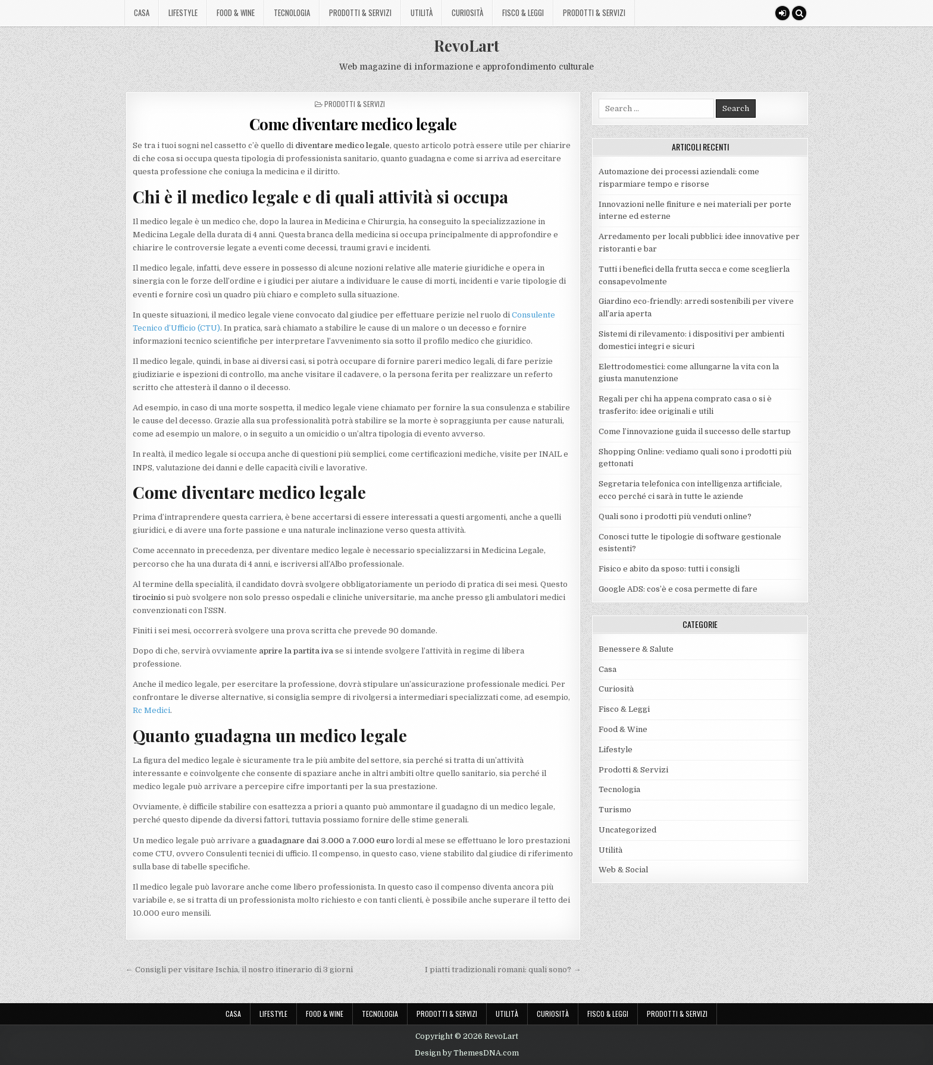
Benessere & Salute (636, 649)
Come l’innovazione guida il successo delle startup (695, 431)
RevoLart (466, 45)
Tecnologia (292, 12)
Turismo (615, 809)
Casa (141, 12)
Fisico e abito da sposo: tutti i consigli (669, 568)
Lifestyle (183, 12)
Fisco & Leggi (523, 12)
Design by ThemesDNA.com (467, 1053)
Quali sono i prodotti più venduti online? (675, 516)
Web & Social (623, 869)
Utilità (422, 12)
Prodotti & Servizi (360, 12)
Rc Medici (151, 710)
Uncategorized (627, 829)
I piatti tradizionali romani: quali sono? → (503, 969)
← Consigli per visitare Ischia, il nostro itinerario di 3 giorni (239, 969)
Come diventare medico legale (353, 124)
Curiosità (467, 12)
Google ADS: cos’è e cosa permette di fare (678, 589)
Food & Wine (236, 12)
